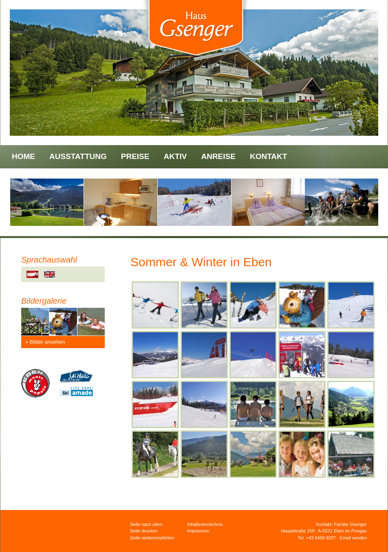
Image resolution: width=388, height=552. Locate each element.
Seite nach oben (146, 524)
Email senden (353, 537)
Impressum (198, 530)
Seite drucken (143, 530)
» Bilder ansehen (45, 342)
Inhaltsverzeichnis (205, 524)
